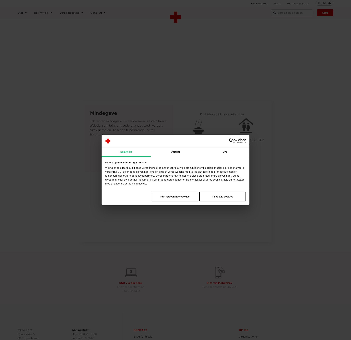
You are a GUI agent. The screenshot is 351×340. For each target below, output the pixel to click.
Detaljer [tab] (175, 151)
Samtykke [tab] (126, 151)
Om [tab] (225, 151)
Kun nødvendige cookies (175, 196)
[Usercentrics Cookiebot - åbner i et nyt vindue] (231, 141)
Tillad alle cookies (222, 196)
